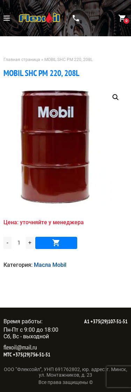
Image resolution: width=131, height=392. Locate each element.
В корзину (56, 243)
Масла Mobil (50, 265)
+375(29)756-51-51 (31, 354)
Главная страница (21, 59)
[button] (115, 97)
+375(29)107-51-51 (108, 321)
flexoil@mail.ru (20, 347)
